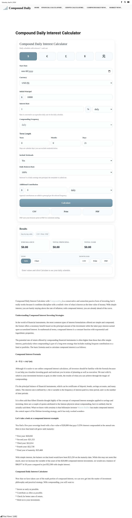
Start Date (23, 66)
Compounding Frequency (29, 119)
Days (84, 138)
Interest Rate (24, 104)
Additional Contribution (29, 184)
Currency (23, 77)
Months (54, 138)
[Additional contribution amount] (46, 190)
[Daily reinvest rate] (66, 172)
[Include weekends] (66, 161)
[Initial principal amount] (69, 97)
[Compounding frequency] (66, 125)
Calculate (66, 203)
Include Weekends (26, 155)
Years (22, 138)
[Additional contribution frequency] (90, 190)
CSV (34, 212)
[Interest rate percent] (52, 109)
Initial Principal (25, 91)
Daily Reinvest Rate (27, 167)
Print (66, 212)
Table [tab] (26, 261)
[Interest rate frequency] (102, 109)
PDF (97, 212)
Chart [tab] (37, 261)
